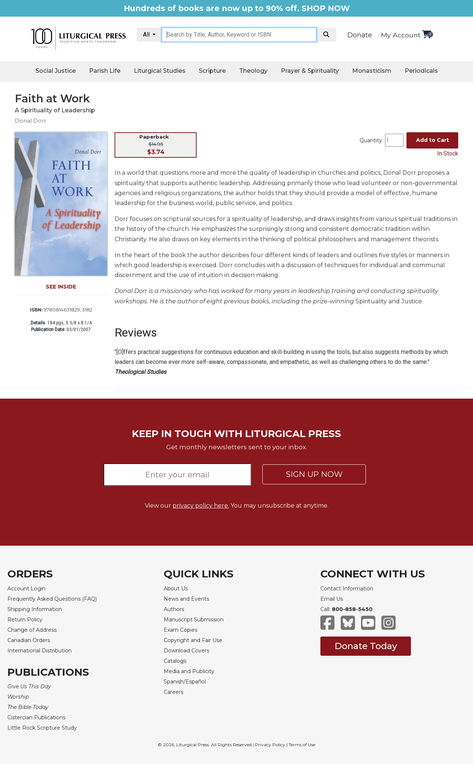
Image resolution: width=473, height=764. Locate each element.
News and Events (186, 599)
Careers (173, 692)
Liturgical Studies (160, 70)
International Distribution (39, 650)
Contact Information (346, 588)
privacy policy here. (201, 505)
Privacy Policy (270, 744)
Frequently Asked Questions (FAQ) (52, 599)
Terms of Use (302, 744)
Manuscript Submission (194, 619)
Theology (253, 70)
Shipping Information (34, 609)
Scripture (212, 70)
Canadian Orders (28, 640)
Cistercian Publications (36, 717)
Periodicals (421, 70)
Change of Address (32, 630)
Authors (174, 609)
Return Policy (24, 619)
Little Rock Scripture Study (42, 727)
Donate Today (365, 646)
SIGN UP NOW (314, 474)
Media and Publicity (189, 671)
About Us (176, 588)
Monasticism (371, 70)
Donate (359, 35)
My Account (401, 35)
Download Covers (186, 650)
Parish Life (104, 70)
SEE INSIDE (61, 286)
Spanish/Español (185, 681)
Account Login (26, 588)
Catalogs (175, 661)
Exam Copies (180, 630)
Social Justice (55, 70)
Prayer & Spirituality (310, 70)
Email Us (331, 599)
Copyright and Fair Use (193, 640)
